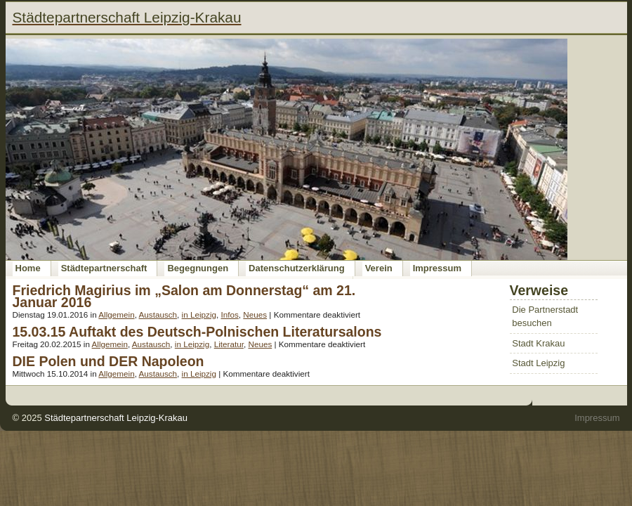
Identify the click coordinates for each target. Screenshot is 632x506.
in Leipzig (199, 314)
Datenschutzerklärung (297, 268)
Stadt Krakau (538, 343)
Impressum (437, 268)
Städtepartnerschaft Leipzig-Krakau (115, 418)
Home (28, 268)
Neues (255, 314)
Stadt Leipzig (538, 363)
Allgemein (116, 314)
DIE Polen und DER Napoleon (108, 361)
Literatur (229, 344)
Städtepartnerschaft (104, 268)
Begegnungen (197, 268)
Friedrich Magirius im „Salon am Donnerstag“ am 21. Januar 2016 (184, 296)
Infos (229, 314)
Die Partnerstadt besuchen (545, 316)
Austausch (158, 314)
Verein (379, 268)
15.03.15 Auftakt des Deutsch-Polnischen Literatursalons (197, 331)
